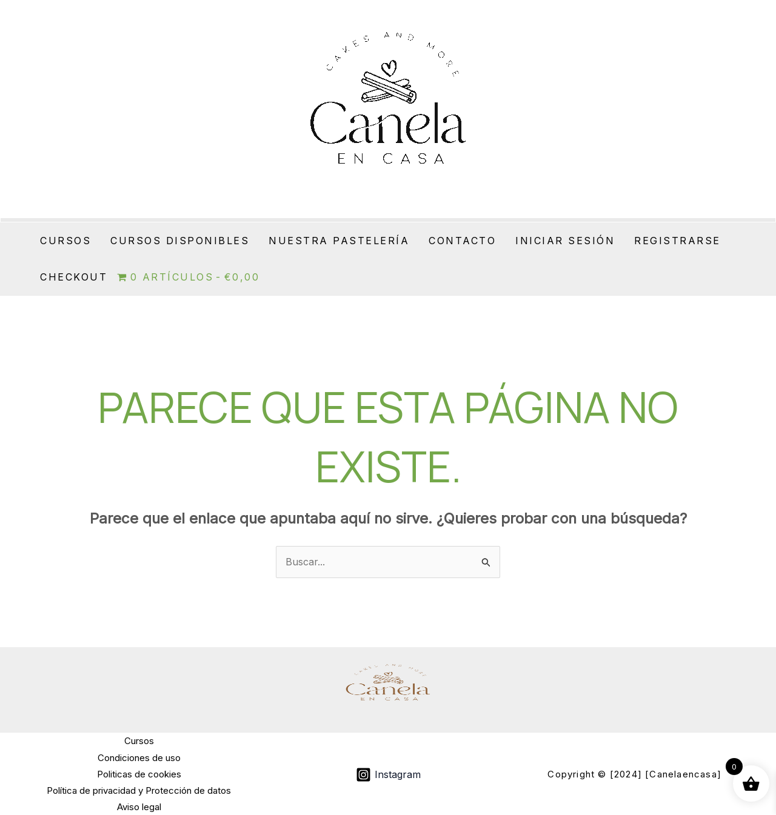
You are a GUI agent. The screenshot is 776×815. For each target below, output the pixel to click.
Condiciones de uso (139, 757)
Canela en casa (368, 193)
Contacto (462, 241)
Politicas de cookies (139, 774)
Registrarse (677, 241)
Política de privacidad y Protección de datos (139, 790)
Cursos (65, 241)
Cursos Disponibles (179, 241)
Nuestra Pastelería (339, 241)
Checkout (73, 277)
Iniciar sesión (565, 241)
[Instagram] (388, 774)
